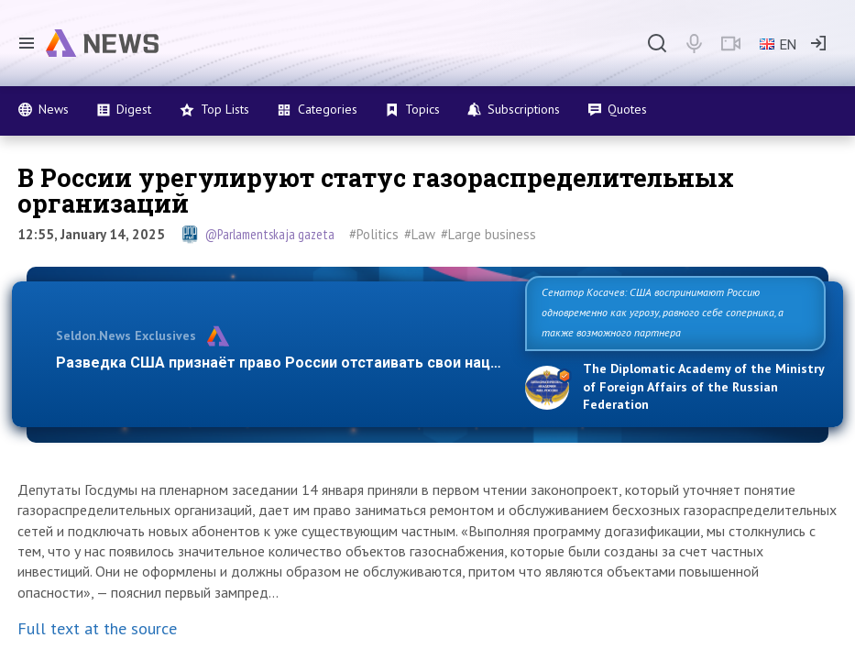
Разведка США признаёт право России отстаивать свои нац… (278, 362)
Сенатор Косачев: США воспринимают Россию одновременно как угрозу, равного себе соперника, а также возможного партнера (663, 312)
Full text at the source (97, 628)
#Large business (488, 234)
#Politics (374, 234)
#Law (419, 234)
